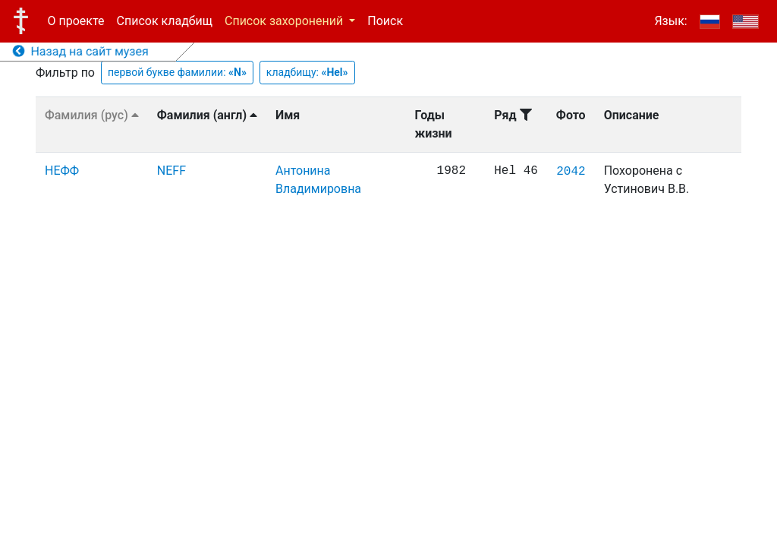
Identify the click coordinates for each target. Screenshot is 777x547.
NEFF (171, 170)
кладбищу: (307, 72)
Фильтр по (65, 72)
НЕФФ (62, 170)
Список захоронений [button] (285, 21)
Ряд (512, 115)
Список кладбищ (164, 21)
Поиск (385, 21)
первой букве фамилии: (177, 72)
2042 (570, 172)
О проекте (76, 21)
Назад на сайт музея (81, 51)
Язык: (670, 21)
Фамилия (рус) (92, 115)
